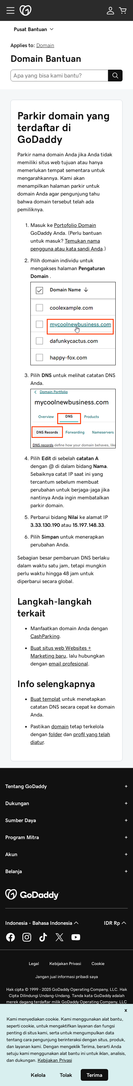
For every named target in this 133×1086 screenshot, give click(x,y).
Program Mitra (22, 837)
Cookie (98, 963)
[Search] (115, 75)
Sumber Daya (20, 820)
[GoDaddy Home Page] (32, 894)
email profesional (68, 663)
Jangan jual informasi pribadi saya (66, 976)
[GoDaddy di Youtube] (76, 940)
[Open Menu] (7, 10)
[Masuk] (110, 10)
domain (60, 726)
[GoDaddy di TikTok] (43, 940)
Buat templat (45, 698)
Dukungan (17, 803)
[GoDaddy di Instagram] (27, 940)
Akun (11, 854)
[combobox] (59, 75)
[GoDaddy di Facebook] (10, 940)
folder (55, 734)
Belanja (13, 871)
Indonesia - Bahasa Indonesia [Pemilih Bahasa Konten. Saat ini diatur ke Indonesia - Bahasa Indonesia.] (42, 923)
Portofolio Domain (75, 225)
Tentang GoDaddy (26, 786)
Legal (34, 963)
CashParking (44, 636)
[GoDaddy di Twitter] (59, 940)
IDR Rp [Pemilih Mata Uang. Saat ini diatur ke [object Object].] (116, 923)
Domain (45, 45)
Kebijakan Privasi (65, 963)
